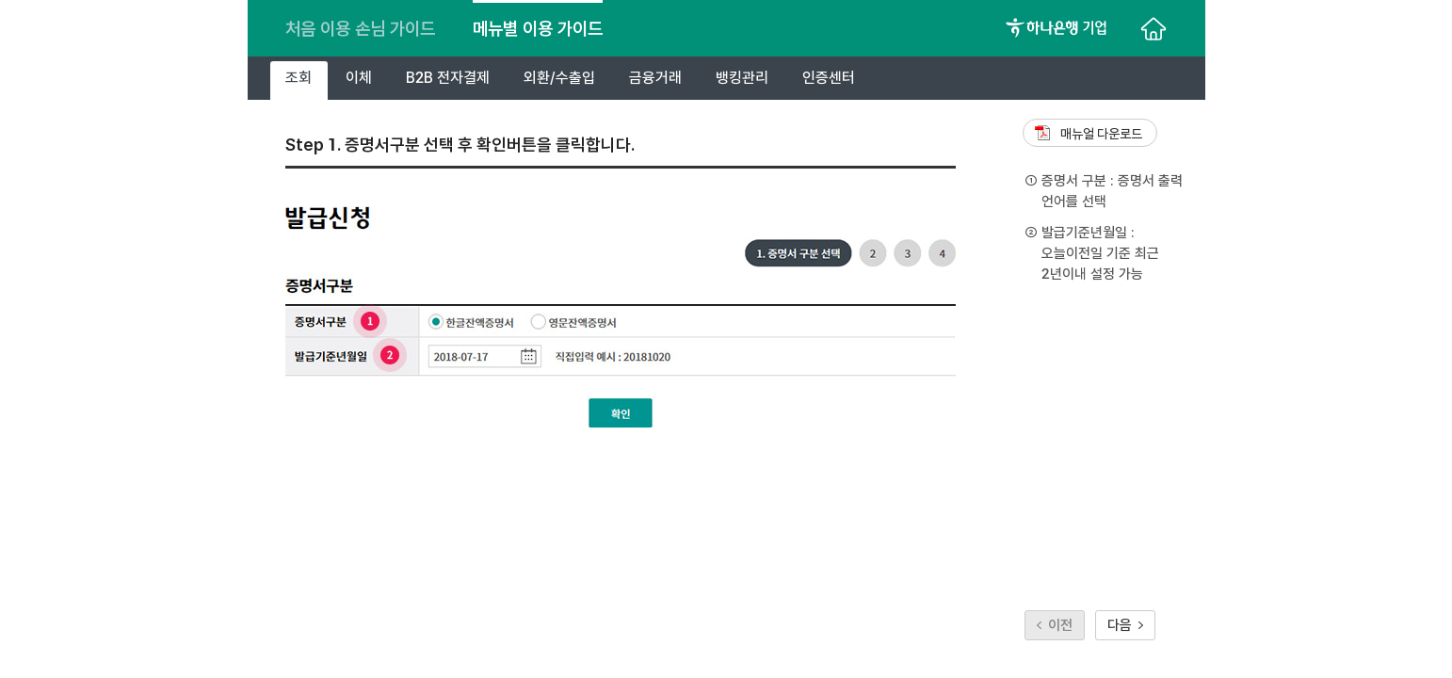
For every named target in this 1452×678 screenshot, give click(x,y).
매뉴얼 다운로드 (1101, 133)
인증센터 (828, 78)
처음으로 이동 (1153, 28)
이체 (359, 78)
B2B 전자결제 (448, 78)
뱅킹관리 (742, 78)
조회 (298, 78)
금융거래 (655, 78)
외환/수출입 (559, 78)
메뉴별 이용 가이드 (538, 28)
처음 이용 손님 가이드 (360, 28)
